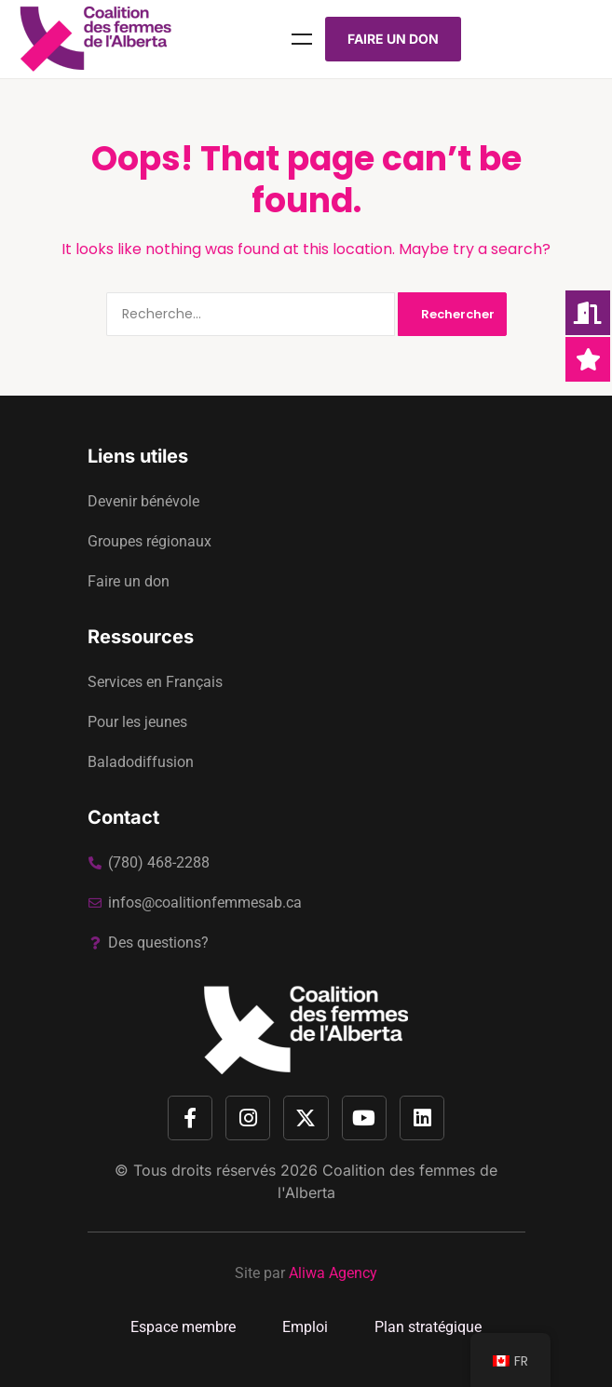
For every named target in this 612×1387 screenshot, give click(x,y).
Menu (302, 39)
